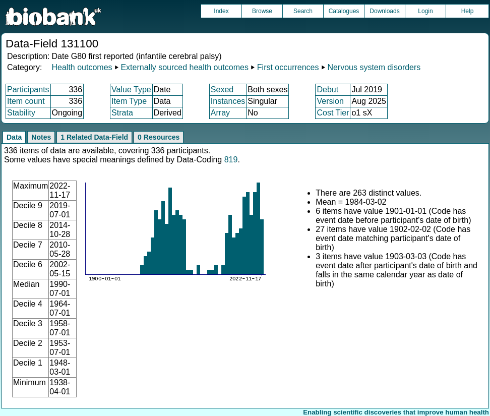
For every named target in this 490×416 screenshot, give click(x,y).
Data (14, 137)
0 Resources (158, 137)
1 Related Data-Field (94, 137)
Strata (122, 112)
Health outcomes (81, 67)
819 (231, 159)
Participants (28, 89)
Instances (228, 101)
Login (425, 11)
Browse (262, 11)
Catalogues (344, 11)
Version (330, 101)
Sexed (222, 89)
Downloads (384, 11)
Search (303, 11)
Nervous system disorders (373, 67)
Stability (21, 112)
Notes (41, 137)
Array (220, 112)
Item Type (129, 101)
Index (221, 11)
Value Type (131, 89)
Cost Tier (333, 112)
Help (467, 11)
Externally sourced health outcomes (184, 67)
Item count (26, 101)
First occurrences (288, 67)
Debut (327, 89)
